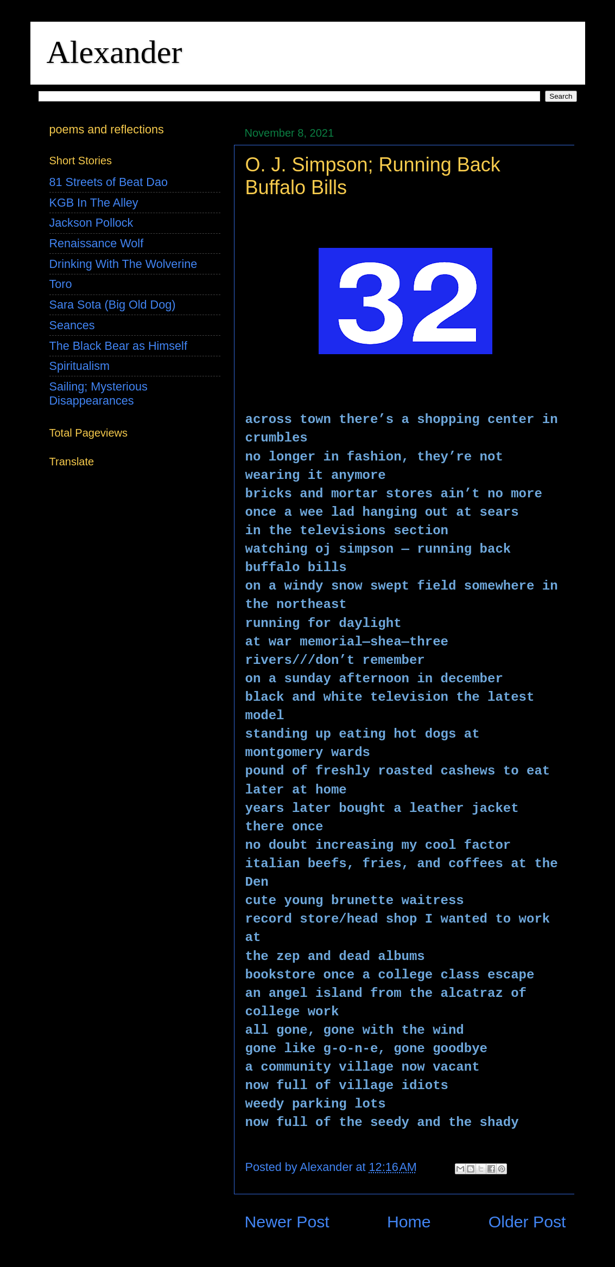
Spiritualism (79, 366)
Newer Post (287, 1222)
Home (409, 1222)
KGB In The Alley (93, 202)
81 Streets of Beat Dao (108, 182)
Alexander (114, 52)
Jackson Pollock (91, 222)
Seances (72, 325)
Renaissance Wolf (96, 243)
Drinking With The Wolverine (123, 264)
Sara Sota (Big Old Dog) (112, 304)
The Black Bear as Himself (118, 346)
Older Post (527, 1222)
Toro (60, 284)
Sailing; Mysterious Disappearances (98, 393)
